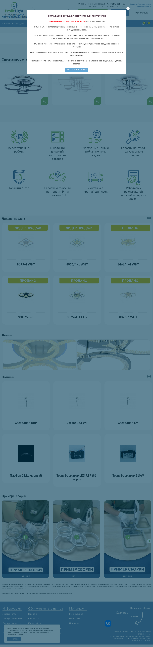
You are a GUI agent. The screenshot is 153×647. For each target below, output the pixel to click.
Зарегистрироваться (76, 70)
